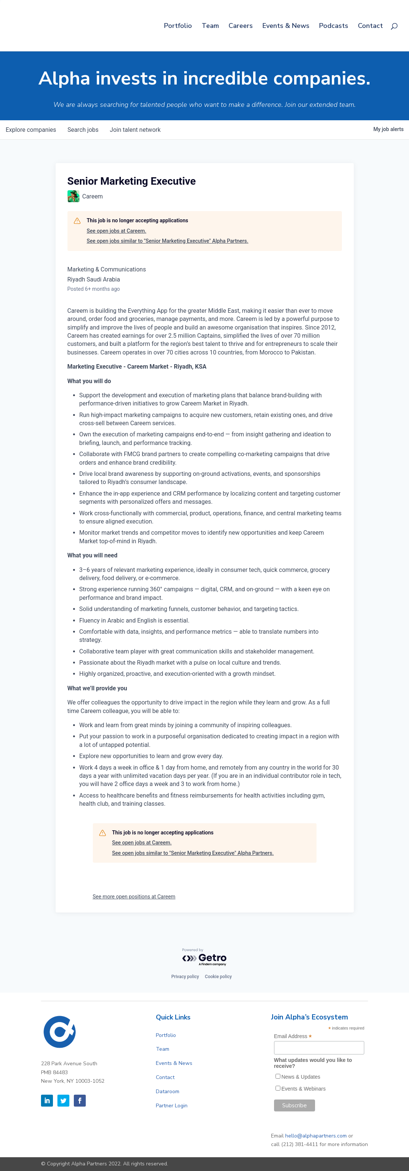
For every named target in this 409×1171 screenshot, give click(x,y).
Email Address (293, 1036)
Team (210, 26)
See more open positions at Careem (134, 897)
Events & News (285, 26)
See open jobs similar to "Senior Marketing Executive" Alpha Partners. (168, 241)
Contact (370, 26)
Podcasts (333, 26)
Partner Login (172, 1105)
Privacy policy (185, 976)
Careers (241, 26)
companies (31, 129)
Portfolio (178, 26)
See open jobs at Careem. (117, 231)
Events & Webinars (303, 1089)
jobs (83, 129)
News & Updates (300, 1077)
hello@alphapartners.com (316, 1135)
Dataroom (167, 1091)
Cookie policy (218, 976)
